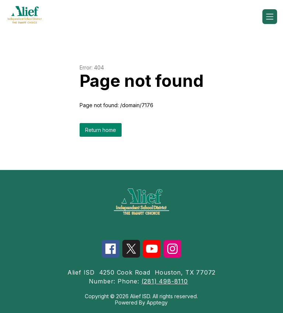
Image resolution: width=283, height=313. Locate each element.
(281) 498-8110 (165, 281)
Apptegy (157, 302)
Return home (100, 130)
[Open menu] (269, 16)
